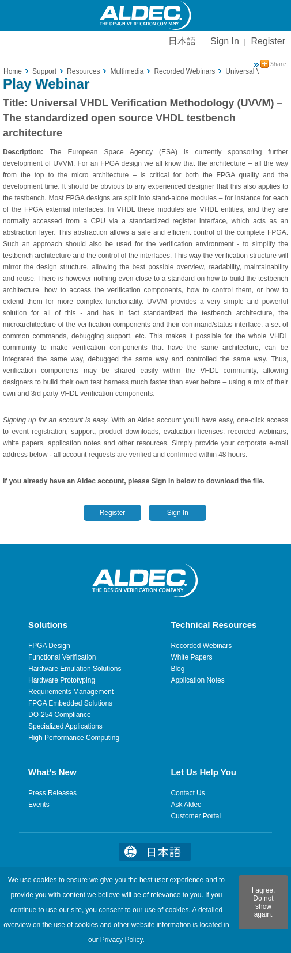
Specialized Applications (65, 726)
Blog (177, 669)
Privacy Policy (121, 940)
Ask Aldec (186, 804)
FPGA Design (49, 646)
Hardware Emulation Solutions (74, 669)
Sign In (224, 41)
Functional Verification (62, 657)
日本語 (182, 41)
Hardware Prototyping (61, 680)
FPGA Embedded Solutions (70, 703)
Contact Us (188, 793)
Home (12, 71)
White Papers (191, 657)
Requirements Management (71, 692)
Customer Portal (196, 816)
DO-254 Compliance (59, 715)
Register (268, 41)
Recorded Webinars (201, 646)
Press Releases (52, 793)
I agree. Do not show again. (263, 902)
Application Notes (197, 680)
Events (39, 804)
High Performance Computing (73, 738)
